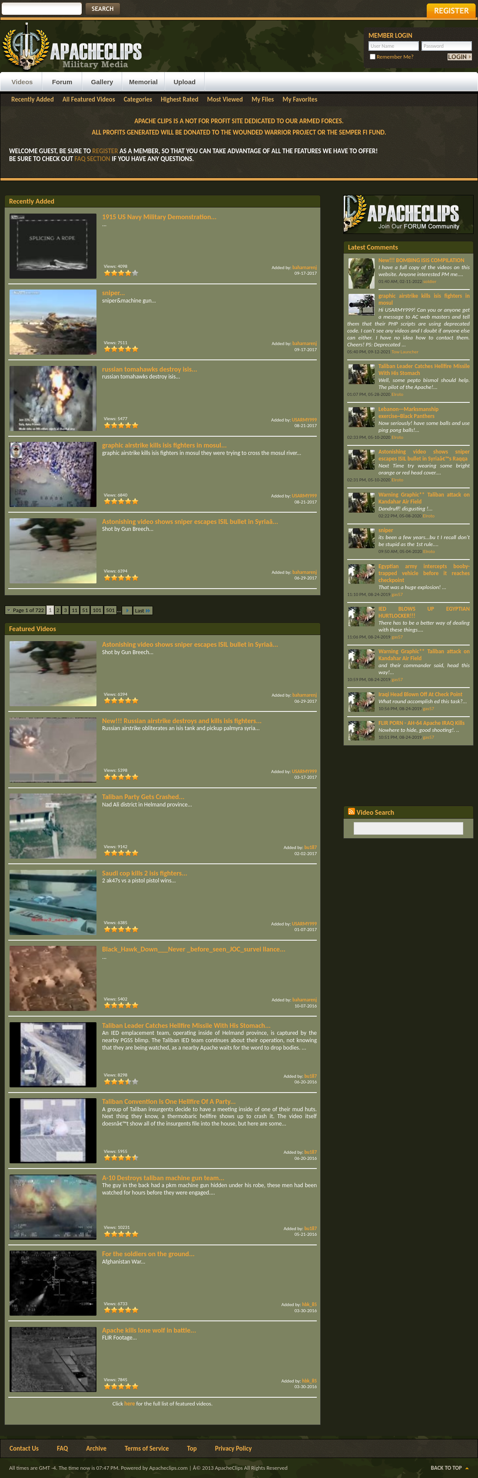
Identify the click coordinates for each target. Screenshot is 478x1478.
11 (74, 610)
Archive (96, 1448)
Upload (184, 82)
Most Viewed (225, 99)
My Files (263, 99)
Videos (22, 82)
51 (85, 610)
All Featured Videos (89, 99)
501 (110, 610)
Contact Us (24, 1448)
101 (97, 610)
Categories (138, 99)
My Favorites (299, 99)
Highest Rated (180, 99)
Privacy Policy (233, 1448)
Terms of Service (147, 1448)
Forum (62, 82)
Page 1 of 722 (28, 610)
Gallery (102, 82)
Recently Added (32, 99)
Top (192, 1448)
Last (143, 610)
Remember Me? (392, 56)
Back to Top (446, 1468)
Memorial (143, 82)
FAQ (62, 1448)
